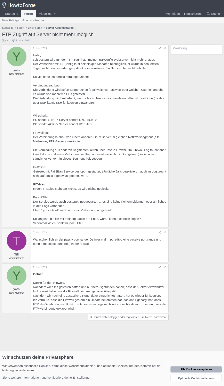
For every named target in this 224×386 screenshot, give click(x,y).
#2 (165, 232)
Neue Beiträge (10, 20)
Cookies (44, 366)
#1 (165, 48)
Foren (28, 13)
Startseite (11, 13)
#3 (165, 267)
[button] (55, 13)
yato (7, 40)
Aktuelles (45, 13)
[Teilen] (159, 48)
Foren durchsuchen (33, 20)
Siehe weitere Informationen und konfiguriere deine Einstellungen (46, 377)
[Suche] (213, 13)
